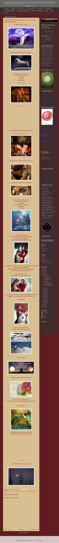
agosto (45, 291)
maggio (45, 296)
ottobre (45, 288)
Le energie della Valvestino (9, 10)
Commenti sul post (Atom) (23, 532)
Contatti (5, 12)
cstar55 (33, 540)
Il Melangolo (43, 250)
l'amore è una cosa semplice (13, 491)
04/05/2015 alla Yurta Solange (47, 47)
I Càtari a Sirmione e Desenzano (23, 10)
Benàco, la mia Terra (21, 8)
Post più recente (7, 529)
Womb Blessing (48, 8)
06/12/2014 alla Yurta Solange (47, 51)
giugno (45, 294)
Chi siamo (13, 8)
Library (52, 10)
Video (47, 10)
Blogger (41, 540)
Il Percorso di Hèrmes (32, 8)
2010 (44, 306)
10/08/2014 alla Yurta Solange (47, 57)
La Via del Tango (44, 248)
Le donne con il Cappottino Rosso (47, 282)
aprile (45, 297)
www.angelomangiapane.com (46, 27)
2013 (44, 271)
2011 (44, 304)
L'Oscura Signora (46, 312)
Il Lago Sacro (40, 8)
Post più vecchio (34, 529)
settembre (46, 289)
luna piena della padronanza (31, 491)
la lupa (20, 491)
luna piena (23, 491)
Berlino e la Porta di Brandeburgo (37, 10)
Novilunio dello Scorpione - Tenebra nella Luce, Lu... (48, 285)
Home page (6, 8)
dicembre (45, 274)
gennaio (45, 302)
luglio (45, 293)
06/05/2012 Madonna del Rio (46, 63)
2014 (44, 270)
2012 (44, 273)
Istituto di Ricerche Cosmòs (46, 262)
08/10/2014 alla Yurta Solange (47, 55)
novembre (46, 276)
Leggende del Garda (45, 260)
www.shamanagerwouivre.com (47, 36)
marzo (45, 299)
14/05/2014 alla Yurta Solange (47, 59)
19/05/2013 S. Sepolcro (45, 61)
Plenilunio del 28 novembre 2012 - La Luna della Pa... (47, 278)
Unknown (44, 314)
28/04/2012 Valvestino (45, 65)
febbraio (45, 301)
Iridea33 (42, 246)
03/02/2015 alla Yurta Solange (47, 49)
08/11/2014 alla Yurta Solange (47, 53)
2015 (44, 268)
